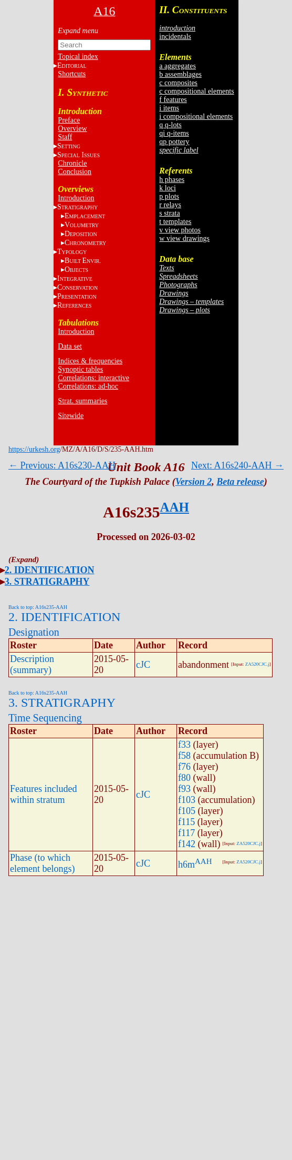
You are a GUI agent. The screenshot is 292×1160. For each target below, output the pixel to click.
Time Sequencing (45, 718)
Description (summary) (32, 664)
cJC (143, 664)
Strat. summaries (82, 401)
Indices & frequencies (90, 361)
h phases (171, 180)
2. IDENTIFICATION (50, 570)
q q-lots (170, 125)
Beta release (240, 481)
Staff (65, 137)
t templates (175, 222)
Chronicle (72, 163)
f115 (186, 822)
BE (83, 260)
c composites (178, 83)
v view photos (180, 230)
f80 (184, 777)
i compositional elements (196, 116)
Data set (69, 346)
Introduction (76, 198)
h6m (186, 864)
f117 (186, 833)
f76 (184, 766)
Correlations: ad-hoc (88, 386)
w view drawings (184, 238)
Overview (72, 129)
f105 (186, 811)
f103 (186, 800)
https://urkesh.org (34, 449)
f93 (184, 788)
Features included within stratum (43, 794)
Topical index (78, 56)
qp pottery (174, 142)
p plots (169, 196)
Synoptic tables (80, 369)
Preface (69, 120)
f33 (184, 744)
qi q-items (174, 133)
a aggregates (177, 66)
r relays (170, 205)
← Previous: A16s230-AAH (62, 465)
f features (172, 100)
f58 (184, 755)
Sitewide (71, 416)
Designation (33, 632)
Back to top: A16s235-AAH (37, 607)
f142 (186, 844)
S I (78, 155)
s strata (169, 213)
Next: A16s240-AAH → (237, 465)
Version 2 (193, 481)
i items (169, 108)
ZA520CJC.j (257, 664)
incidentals (175, 36)
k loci (167, 188)
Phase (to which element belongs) (42, 863)
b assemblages (180, 74)
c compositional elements (196, 91)
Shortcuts (72, 74)
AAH (174, 507)
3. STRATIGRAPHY (47, 581)
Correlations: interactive (93, 378)
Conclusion (74, 172)
